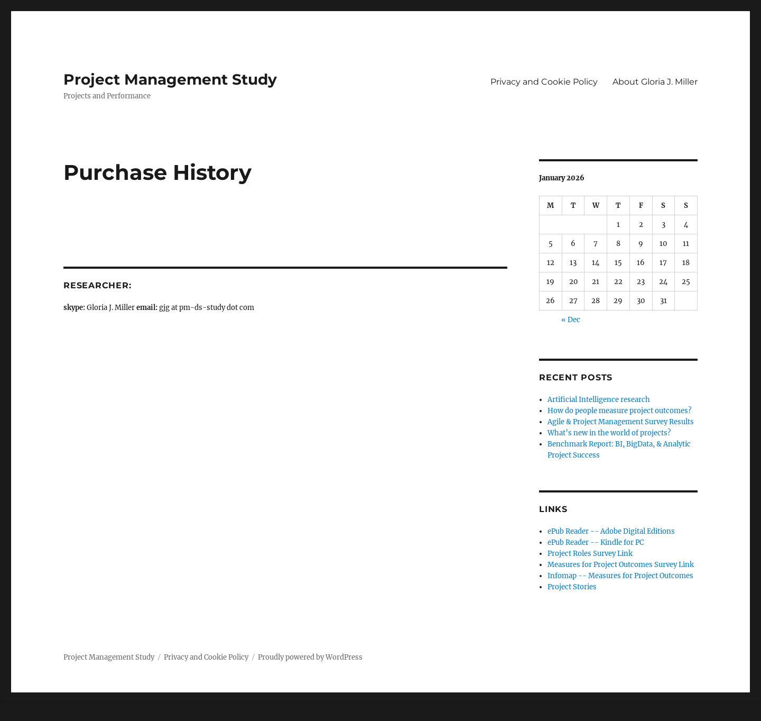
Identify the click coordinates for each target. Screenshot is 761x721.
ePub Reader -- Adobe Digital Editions (611, 531)
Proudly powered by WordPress (310, 657)
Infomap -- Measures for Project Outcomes (620, 575)
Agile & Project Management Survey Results (620, 421)
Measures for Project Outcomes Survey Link (620, 564)
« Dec (570, 319)
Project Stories (572, 586)
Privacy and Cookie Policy (544, 82)
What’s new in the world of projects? (609, 432)
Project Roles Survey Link (590, 553)
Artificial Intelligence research (598, 399)
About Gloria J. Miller (655, 82)
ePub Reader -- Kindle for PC (595, 542)
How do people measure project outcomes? (619, 410)
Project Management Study (170, 79)
